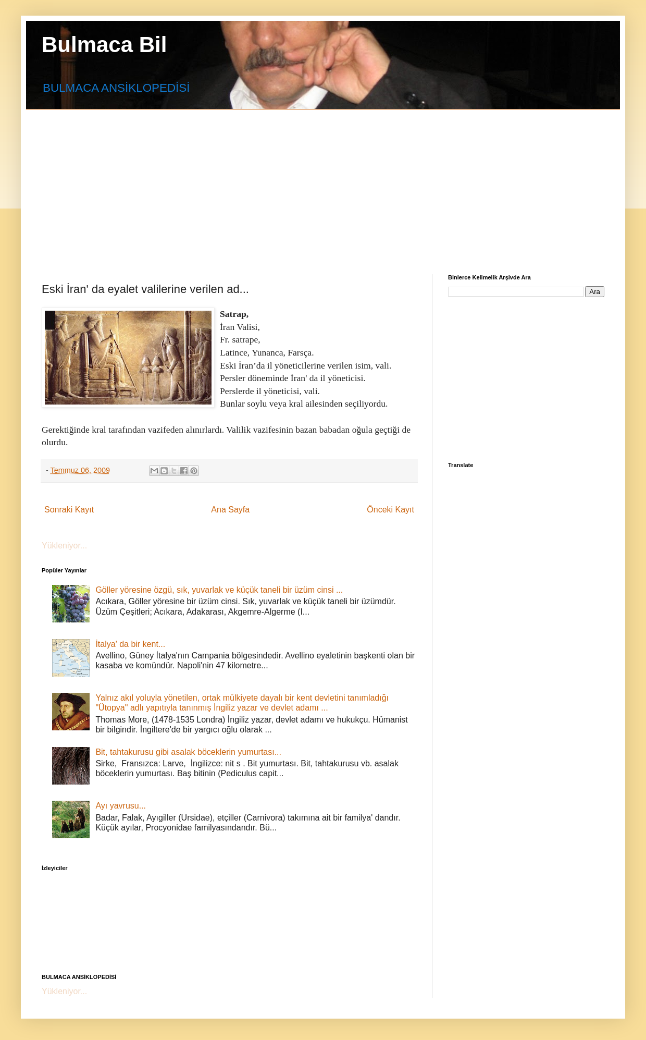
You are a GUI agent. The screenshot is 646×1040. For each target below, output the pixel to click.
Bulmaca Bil (104, 44)
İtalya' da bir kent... (130, 644)
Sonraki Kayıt (69, 509)
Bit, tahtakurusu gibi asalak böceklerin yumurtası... (188, 752)
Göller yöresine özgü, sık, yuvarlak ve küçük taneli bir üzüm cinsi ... (219, 589)
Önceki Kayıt (390, 509)
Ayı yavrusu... (120, 805)
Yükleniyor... (64, 545)
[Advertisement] (199, 182)
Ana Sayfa (230, 509)
